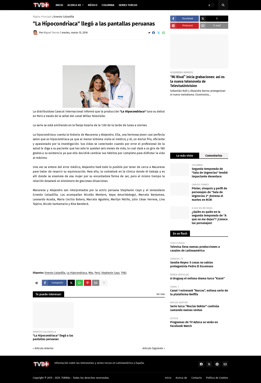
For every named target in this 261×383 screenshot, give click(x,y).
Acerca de (181, 377)
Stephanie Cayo (110, 273)
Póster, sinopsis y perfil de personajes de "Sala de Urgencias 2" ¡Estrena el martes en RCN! (209, 194)
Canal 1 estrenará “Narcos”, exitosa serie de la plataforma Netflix (199, 292)
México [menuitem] (92, 5)
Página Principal (42, 17)
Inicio (168, 377)
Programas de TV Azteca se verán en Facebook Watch (194, 324)
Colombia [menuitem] (108, 5)
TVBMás (65, 377)
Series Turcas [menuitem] (128, 5)
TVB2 (124, 273)
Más (90, 273)
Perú (97, 273)
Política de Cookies (217, 377)
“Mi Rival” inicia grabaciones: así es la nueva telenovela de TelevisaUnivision (197, 81)
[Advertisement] (99, 52)
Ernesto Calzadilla (63, 17)
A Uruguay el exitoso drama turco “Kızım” (197, 278)
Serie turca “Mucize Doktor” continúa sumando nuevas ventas (194, 308)
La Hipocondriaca (77, 273)
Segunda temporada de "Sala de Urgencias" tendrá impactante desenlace (210, 172)
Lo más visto (184, 155)
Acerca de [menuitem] (74, 5)
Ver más (160, 294)
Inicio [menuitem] (59, 5)
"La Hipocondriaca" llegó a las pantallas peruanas (53, 337)
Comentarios (213, 155)
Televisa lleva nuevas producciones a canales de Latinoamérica (195, 248)
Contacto (196, 377)
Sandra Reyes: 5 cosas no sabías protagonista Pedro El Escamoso (191, 264)
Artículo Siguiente (152, 348)
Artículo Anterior (44, 348)
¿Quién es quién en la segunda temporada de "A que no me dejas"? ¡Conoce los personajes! (210, 217)
